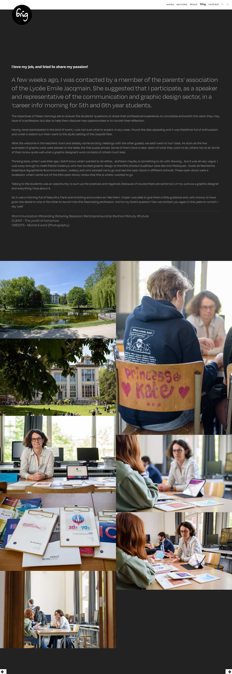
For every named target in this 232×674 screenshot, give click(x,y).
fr (215, 4)
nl (218, 4)
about (191, 4)
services (181, 4)
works (170, 4)
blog (198, 4)
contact (206, 4)
